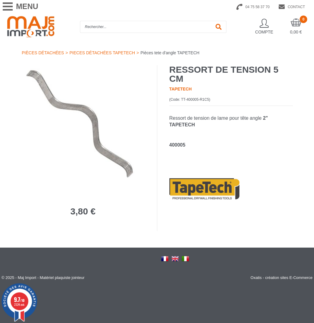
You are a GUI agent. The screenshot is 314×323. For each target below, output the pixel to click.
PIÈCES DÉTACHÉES (43, 52)
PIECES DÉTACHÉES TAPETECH (102, 52)
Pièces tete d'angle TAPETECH (169, 52)
